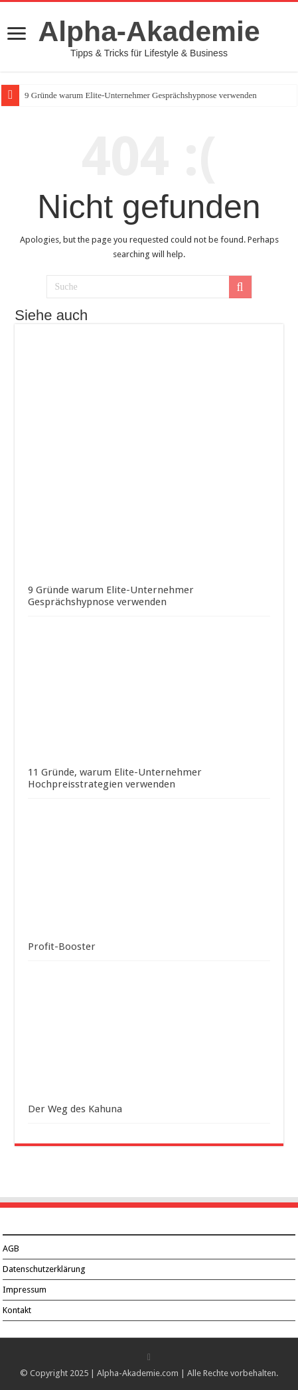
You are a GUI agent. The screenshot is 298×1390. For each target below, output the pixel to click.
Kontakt (17, 1310)
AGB (11, 1248)
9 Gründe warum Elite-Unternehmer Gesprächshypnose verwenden (141, 95)
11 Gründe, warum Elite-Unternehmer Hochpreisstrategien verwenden (115, 778)
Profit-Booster (62, 947)
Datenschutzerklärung (44, 1269)
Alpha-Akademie (149, 31)
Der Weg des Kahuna (75, 1109)
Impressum (24, 1290)
